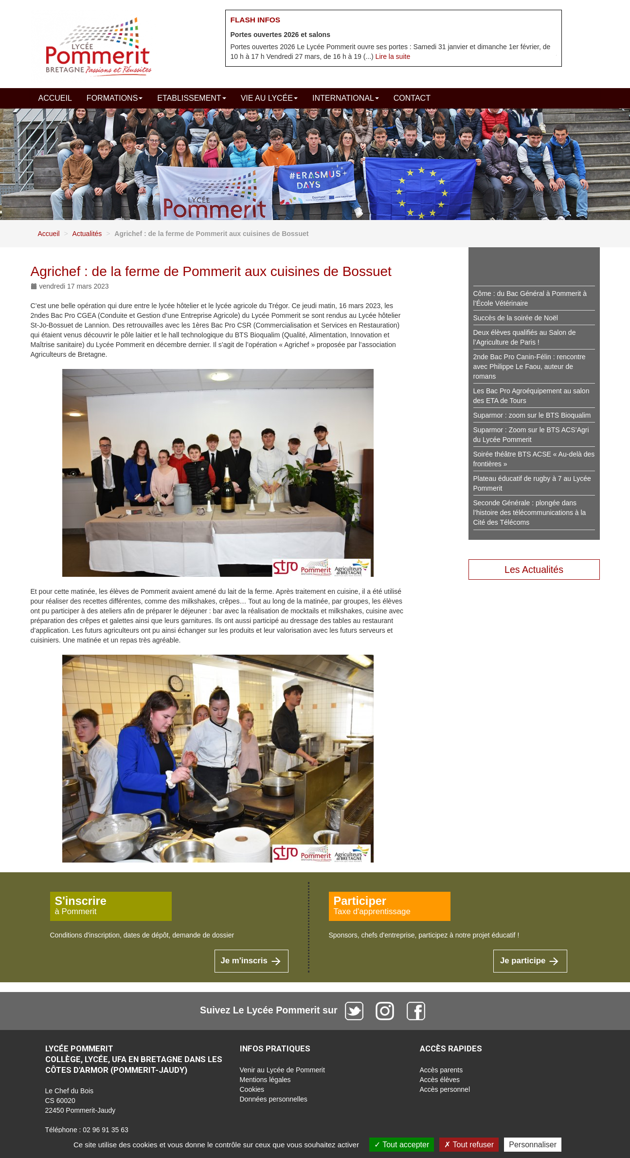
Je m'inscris (251, 960)
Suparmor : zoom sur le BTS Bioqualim (532, 415)
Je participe (530, 960)
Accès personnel (445, 1089)
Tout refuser (469, 1144)
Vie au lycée (269, 98)
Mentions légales (265, 1080)
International (345, 98)
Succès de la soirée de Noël (515, 318)
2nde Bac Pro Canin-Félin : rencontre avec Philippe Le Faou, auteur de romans (529, 366)
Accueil (55, 98)
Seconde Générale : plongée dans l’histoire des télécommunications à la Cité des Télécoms (529, 512)
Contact (412, 98)
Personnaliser (533, 1144)
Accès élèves (440, 1080)
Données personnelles (273, 1099)
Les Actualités (533, 569)
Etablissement (191, 98)
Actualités (87, 234)
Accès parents (441, 1070)
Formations (115, 98)
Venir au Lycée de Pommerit (282, 1070)
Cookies (252, 1089)
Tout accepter (401, 1144)
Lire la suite (393, 56)
